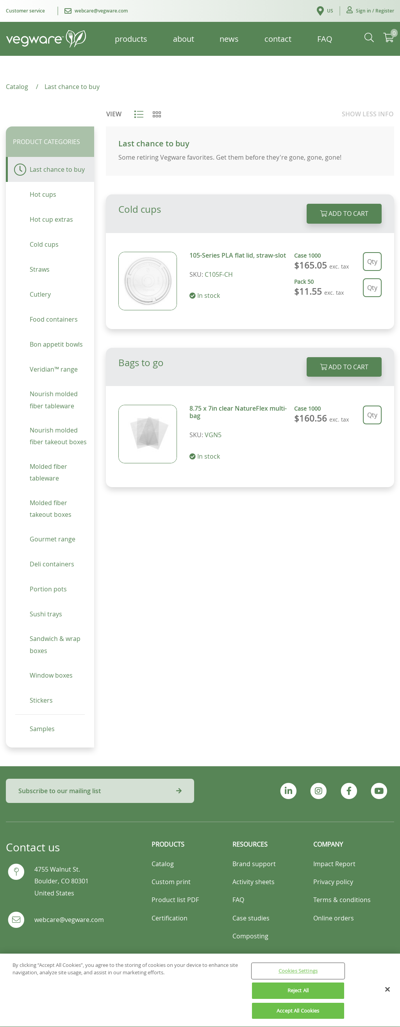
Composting (250, 936)
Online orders (333, 918)
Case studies (251, 918)
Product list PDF (175, 899)
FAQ (238, 899)
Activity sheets (253, 881)
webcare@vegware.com (69, 919)
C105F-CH (219, 274)
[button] (370, 11)
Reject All (298, 994)
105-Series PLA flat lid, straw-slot (237, 255)
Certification (170, 918)
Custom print (171, 881)
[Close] (387, 993)
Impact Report (334, 864)
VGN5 (213, 435)
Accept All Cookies (298, 1014)
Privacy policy (333, 881)
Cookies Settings (298, 975)
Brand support (254, 864)
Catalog (163, 864)
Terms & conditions (342, 899)
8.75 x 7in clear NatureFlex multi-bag (238, 412)
